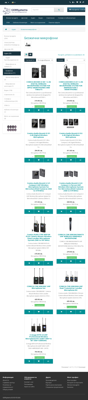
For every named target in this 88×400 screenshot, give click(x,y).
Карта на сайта (29, 387)
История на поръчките (75, 383)
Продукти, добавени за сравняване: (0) (71, 55)
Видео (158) (8, 90)
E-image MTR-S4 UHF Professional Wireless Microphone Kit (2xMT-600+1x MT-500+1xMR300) (39, 338)
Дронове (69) (8, 49)
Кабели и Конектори (20, 23)
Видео (41, 18)
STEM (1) (7, 105)
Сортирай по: (30, 60)
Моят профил (71, 380)
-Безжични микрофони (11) (9, 72)
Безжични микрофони (28, 29)
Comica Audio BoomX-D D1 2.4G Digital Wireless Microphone (38, 135)
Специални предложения (54, 387)
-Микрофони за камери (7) (10, 65)
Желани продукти (73, 385)
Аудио (33, 18)
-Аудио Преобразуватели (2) (11, 59)
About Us (6, 380)
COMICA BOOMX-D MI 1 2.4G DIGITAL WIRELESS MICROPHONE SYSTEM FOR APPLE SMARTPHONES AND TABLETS (38, 86)
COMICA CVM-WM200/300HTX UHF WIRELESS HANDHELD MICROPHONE (71, 236)
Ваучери (49, 383)
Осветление (50, 18)
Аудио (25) (7, 53)
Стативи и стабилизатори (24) (10, 100)
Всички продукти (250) (10, 37)
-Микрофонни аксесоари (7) (9, 85)
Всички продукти (12, 18)
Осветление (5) (9, 95)
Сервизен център (9, 383)
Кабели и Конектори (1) (11, 111)
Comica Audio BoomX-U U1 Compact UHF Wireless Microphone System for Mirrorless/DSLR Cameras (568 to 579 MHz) (39, 187)
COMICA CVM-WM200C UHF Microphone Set (38, 287)
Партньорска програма (54, 385)
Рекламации (28, 384)
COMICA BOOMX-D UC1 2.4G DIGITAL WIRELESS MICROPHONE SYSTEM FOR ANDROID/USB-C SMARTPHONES (71, 86)
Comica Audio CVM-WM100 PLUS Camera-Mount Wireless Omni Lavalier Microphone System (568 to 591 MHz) (38, 237)
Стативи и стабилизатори (66, 18)
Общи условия (8, 389)
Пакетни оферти (54, 23)
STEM (8, 23)
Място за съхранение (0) (11, 117)
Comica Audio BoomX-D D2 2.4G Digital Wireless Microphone (70, 135)
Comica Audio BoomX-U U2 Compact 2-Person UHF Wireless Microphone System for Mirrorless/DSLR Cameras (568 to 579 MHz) (70, 187)
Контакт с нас (28, 382)
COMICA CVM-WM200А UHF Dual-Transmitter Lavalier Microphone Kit (71, 288)
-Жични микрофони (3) (11, 78)
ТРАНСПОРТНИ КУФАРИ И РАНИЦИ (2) (11, 44)
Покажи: (60, 60)
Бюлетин (70, 387)
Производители (51, 380)
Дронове (24, 18)
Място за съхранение (38, 23)
